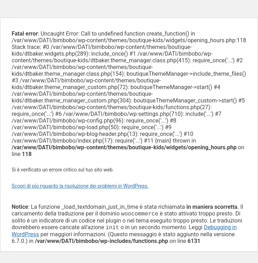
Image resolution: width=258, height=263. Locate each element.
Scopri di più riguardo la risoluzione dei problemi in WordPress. (80, 186)
